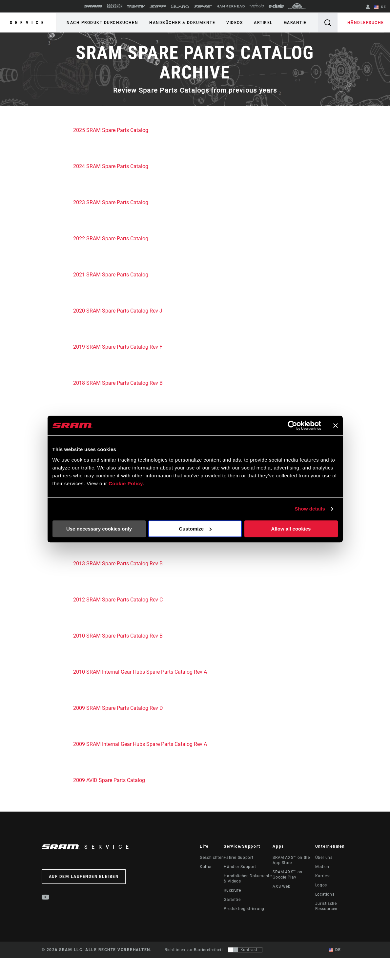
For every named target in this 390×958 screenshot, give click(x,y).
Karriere (323, 876)
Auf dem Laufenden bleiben (84, 876)
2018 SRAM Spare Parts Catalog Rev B (118, 383)
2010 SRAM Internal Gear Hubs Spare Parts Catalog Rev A (140, 672)
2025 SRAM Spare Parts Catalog (110, 130)
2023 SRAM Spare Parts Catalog (110, 202)
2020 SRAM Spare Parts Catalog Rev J (118, 311)
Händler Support (240, 866)
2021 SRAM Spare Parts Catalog (110, 275)
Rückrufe (232, 890)
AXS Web (281, 886)
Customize (195, 529)
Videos (234, 22)
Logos (321, 885)
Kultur (206, 866)
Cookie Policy (126, 483)
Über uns (324, 857)
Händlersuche (365, 22)
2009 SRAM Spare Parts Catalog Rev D (118, 708)
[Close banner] (335, 425)
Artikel (263, 22)
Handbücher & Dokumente (182, 22)
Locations (325, 894)
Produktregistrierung (244, 908)
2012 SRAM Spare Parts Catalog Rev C (118, 600)
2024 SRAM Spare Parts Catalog (110, 166)
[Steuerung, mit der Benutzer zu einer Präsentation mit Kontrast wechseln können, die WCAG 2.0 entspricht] (245, 949)
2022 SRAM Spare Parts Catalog (110, 238)
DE (380, 7)
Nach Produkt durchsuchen (102, 22)
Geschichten (212, 857)
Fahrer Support (238, 857)
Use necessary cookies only (99, 529)
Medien (322, 866)
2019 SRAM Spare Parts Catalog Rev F (117, 347)
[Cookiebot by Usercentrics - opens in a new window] (292, 425)
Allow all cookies (291, 529)
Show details (310, 509)
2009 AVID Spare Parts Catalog (109, 780)
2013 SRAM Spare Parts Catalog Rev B (118, 563)
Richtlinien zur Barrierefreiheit (194, 949)
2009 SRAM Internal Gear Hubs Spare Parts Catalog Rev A (140, 744)
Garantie (295, 22)
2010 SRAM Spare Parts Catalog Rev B (118, 636)
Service (28, 22)
